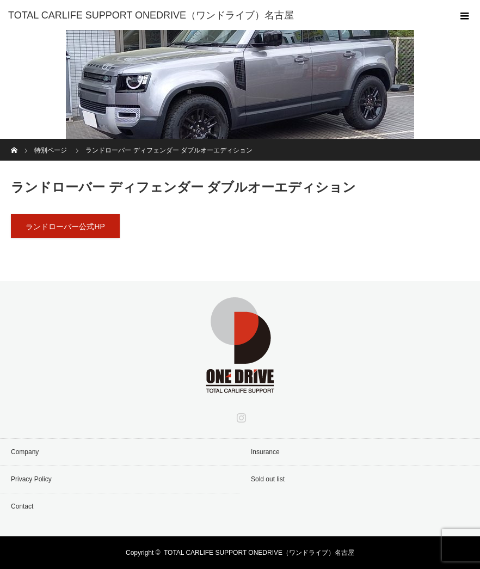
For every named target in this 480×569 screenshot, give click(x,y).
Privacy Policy (31, 479)
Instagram (240, 415)
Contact (22, 506)
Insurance (265, 452)
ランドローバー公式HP (65, 226)
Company (25, 452)
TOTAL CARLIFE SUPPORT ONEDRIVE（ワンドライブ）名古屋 (259, 552)
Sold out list (268, 479)
